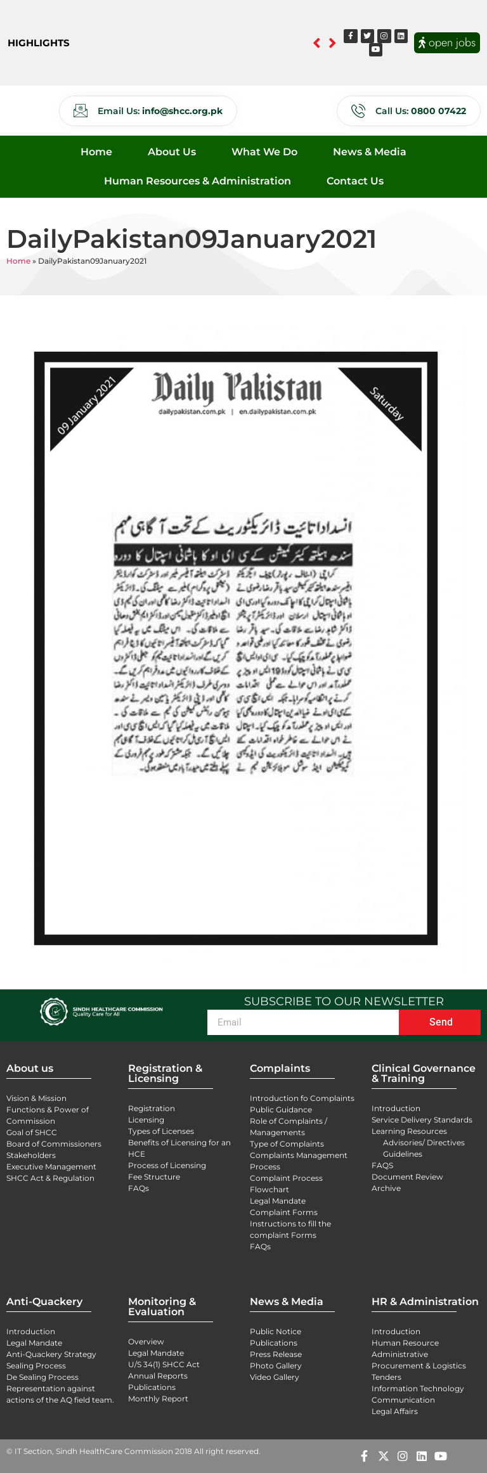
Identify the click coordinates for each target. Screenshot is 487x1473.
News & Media (369, 152)
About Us (172, 152)
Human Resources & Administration (197, 181)
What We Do (264, 152)
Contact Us (355, 181)
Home (96, 152)
